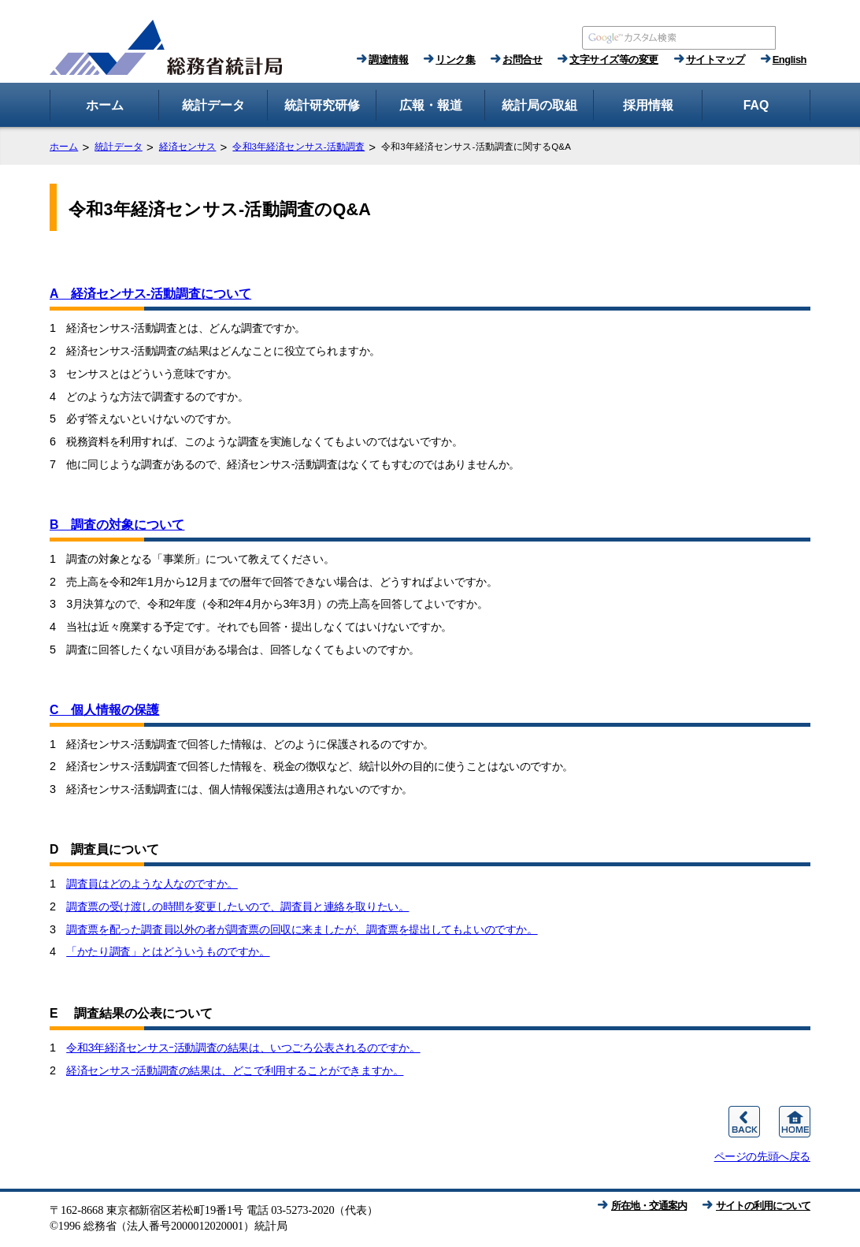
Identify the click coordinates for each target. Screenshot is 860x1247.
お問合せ (522, 59)
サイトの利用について (763, 1206)
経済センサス (188, 146)
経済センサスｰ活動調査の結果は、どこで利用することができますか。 (234, 1070)
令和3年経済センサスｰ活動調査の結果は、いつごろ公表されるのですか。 (243, 1047)
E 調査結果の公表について (131, 1013)
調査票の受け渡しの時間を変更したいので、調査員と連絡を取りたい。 (237, 906)
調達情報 (388, 59)
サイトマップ (715, 59)
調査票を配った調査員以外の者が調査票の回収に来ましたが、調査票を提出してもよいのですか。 (301, 929)
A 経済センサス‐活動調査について (150, 293)
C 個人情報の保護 (104, 710)
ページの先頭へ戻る (762, 1156)
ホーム (64, 146)
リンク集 (455, 59)
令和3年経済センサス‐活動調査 (298, 146)
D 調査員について (104, 849)
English (789, 59)
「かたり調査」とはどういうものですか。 (167, 951)
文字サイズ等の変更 (613, 59)
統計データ (119, 146)
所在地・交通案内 (649, 1206)
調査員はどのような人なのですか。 (152, 883)
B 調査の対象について (117, 524)
